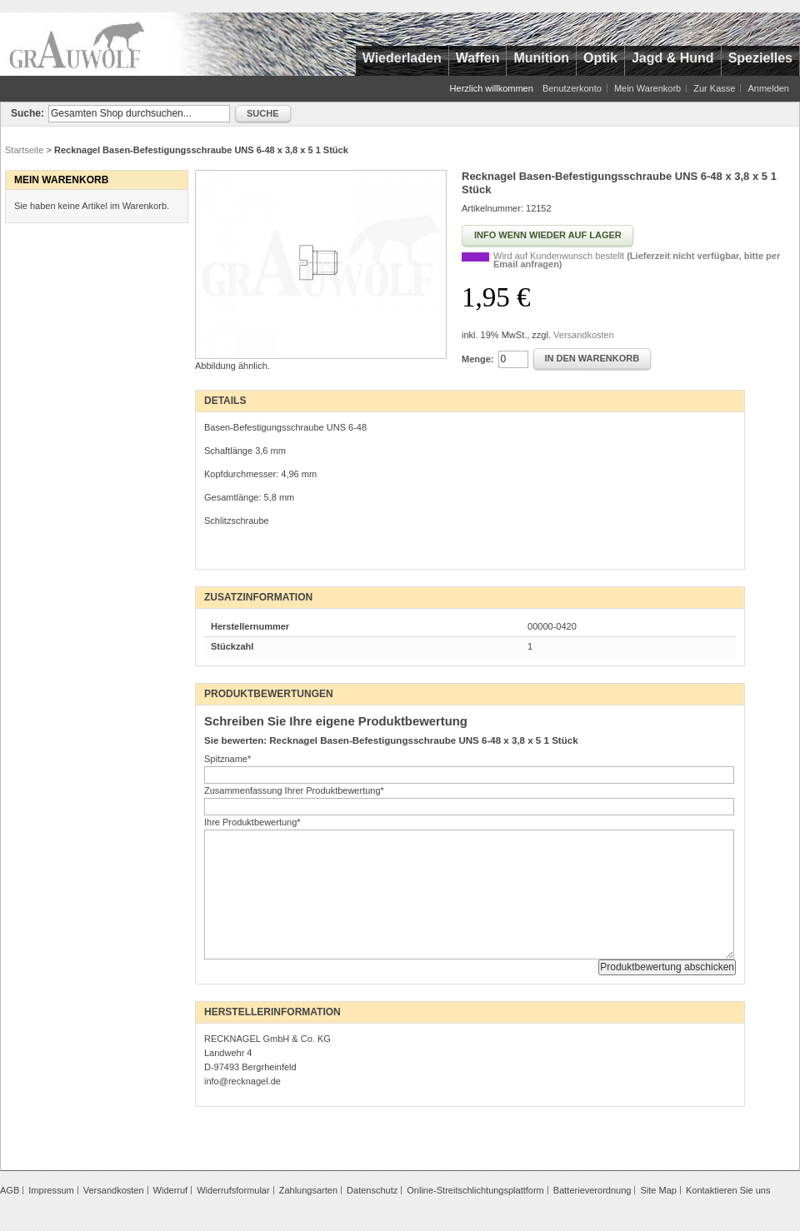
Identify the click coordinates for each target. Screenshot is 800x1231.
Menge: (478, 359)
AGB (9, 1190)
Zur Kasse (714, 88)
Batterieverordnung (592, 1190)
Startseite (24, 150)
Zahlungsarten (308, 1190)
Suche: (27, 113)
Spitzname (227, 759)
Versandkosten (583, 335)
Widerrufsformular (233, 1190)
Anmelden (768, 88)
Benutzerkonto (572, 88)
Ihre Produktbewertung (252, 822)
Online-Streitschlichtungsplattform (475, 1190)
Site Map (658, 1190)
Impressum (50, 1190)
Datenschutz (372, 1190)
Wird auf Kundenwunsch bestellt (636, 260)
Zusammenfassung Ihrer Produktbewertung (294, 790)
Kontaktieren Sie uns (728, 1190)
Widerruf (170, 1190)
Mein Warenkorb (647, 88)
